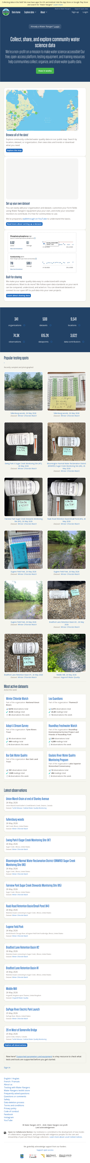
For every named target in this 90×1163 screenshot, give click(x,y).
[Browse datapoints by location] (45, 335)
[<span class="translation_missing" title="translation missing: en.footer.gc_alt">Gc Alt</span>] (33, 1156)
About (44, 12)
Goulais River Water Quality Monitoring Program (62, 757)
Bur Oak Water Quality (16, 755)
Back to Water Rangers (63, 9)
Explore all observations (15, 1045)
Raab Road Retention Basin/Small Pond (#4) (27, 906)
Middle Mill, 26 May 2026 (66, 675)
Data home (16, 12)
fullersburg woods (15, 819)
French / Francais (12, 1081)
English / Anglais (11, 1078)
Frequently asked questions (16, 1093)
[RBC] (21, 1156)
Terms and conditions (14, 1105)
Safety (7, 1099)
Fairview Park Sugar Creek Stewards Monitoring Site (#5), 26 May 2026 (23, 520)
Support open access (45, 1150)
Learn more (58, 4)
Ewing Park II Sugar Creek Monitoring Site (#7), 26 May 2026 (23, 464)
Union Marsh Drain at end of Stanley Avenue (27, 798)
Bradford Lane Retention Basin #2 (22, 947)
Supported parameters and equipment (34, 1056)
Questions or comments (15, 1096)
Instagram (9, 1117)
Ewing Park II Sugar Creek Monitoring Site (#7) (28, 840)
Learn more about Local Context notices (66, 1137)
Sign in (7, 1067)
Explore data (30, 12)
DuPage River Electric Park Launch (23, 1009)
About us (8, 1084)
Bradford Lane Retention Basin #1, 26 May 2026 (23, 675)
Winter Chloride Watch (27, 416)
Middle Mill (11, 988)
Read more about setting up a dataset (24, 224)
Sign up (75, 12)
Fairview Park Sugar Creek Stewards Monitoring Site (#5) (33, 885)
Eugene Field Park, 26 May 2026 (23, 571)
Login (85, 12)
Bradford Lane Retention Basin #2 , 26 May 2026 (66, 623)
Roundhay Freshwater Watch (63, 725)
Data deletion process (14, 1102)
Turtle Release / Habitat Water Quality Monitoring (29, 808)
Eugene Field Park (14, 926)
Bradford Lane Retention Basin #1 (22, 968)
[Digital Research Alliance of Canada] (56, 1156)
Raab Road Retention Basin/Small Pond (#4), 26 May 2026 (66, 520)
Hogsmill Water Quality (70, 677)
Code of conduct (11, 1111)
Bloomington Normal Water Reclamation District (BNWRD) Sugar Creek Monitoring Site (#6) (40, 862)
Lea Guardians (56, 698)
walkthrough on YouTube (35, 218)
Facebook (8, 1114)
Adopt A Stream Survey (17, 725)
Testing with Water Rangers (17, 1087)
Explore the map (14, 150)
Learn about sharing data (18, 295)
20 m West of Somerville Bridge (21, 1030)
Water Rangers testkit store (17, 1090)
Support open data (81, 9)
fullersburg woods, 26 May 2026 (23, 413)
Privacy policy (10, 1108)
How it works (45, 70)
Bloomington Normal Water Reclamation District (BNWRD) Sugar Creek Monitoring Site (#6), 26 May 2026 (66, 466)
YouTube (8, 1120)
